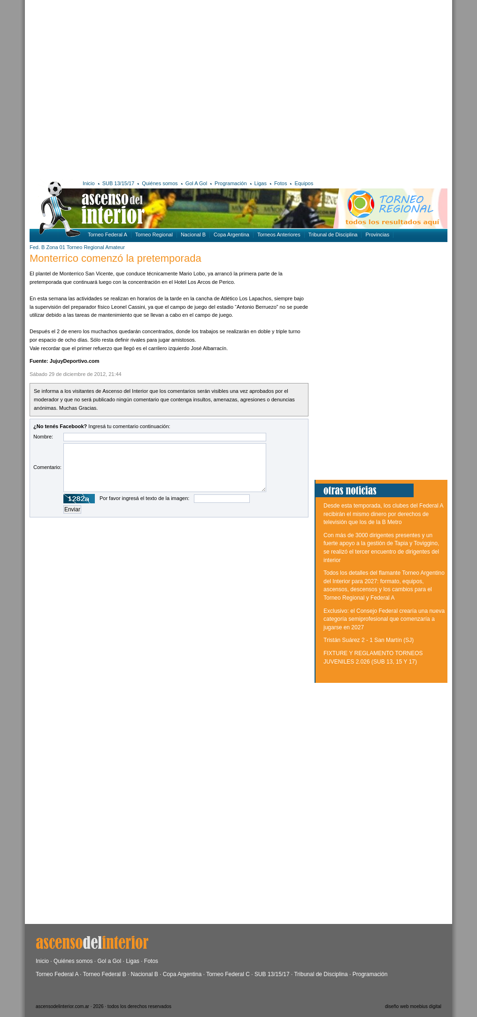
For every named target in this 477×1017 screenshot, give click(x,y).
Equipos (303, 183)
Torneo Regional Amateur (96, 247)
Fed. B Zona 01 (47, 247)
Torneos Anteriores (278, 234)
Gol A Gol (196, 183)
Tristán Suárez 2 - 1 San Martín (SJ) (368, 640)
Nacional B (193, 234)
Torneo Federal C (228, 974)
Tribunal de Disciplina (333, 234)
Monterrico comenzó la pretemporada (115, 258)
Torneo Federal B (104, 974)
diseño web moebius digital (413, 1006)
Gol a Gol (109, 961)
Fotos (280, 183)
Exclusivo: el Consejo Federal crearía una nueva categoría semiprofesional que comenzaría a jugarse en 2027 (384, 619)
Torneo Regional (154, 234)
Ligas (260, 183)
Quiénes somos (159, 183)
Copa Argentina (231, 234)
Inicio (89, 183)
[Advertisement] (88, 88)
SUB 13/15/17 (118, 183)
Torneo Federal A (107, 234)
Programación (230, 183)
